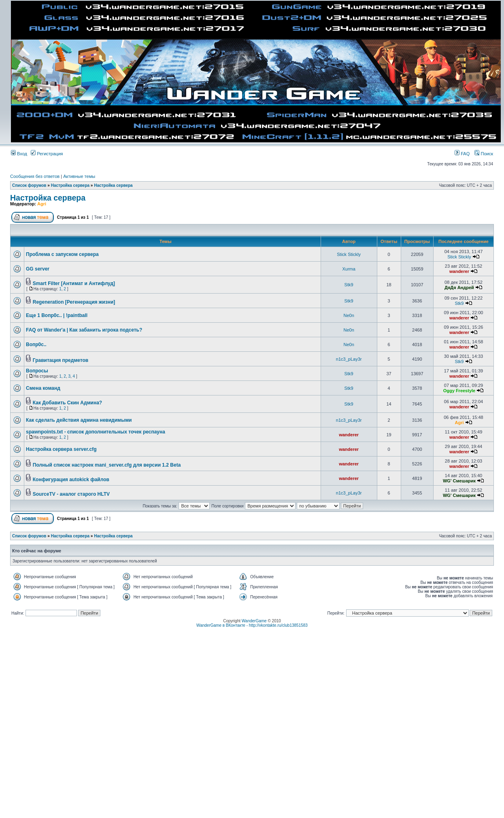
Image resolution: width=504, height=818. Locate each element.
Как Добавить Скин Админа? (67, 403)
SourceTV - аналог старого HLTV (71, 494)
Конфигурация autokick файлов (71, 479)
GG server (37, 269)
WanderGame (254, 621)
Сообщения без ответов (35, 176)
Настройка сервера (70, 185)
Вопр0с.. (36, 344)
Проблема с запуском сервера (62, 254)
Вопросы (37, 371)
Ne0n (348, 315)
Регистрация (47, 153)
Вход (19, 153)
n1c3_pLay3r (349, 359)
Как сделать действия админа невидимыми (79, 420)
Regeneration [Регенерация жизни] (74, 302)
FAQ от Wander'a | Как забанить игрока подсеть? (84, 330)
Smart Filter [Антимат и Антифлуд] (74, 283)
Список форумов (29, 185)
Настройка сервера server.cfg (61, 449)
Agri (41, 203)
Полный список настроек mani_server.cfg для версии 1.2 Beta (107, 465)
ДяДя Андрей (459, 287)
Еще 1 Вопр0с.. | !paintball (56, 315)
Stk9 (349, 284)
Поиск (483, 153)
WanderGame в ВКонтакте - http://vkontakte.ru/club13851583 (252, 625)
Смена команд (43, 388)
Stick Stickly (349, 254)
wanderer (459, 271)
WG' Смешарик (459, 480)
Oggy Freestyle (459, 390)
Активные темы (79, 176)
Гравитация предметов (60, 360)
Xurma (348, 268)
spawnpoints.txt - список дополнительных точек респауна (95, 432)
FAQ (462, 153)
